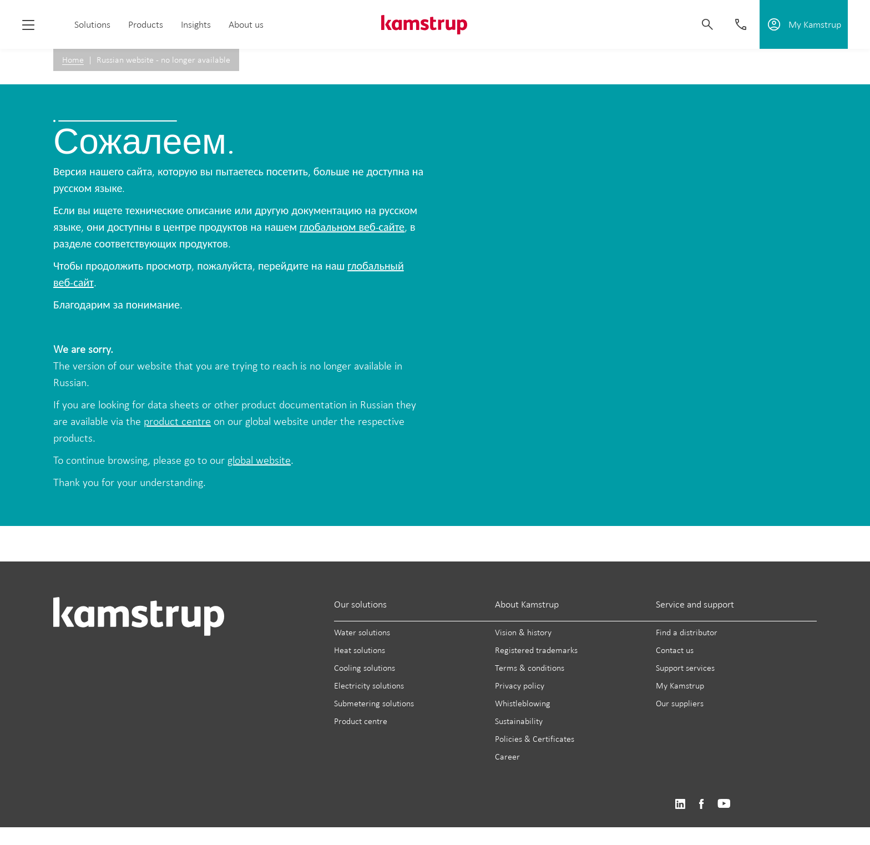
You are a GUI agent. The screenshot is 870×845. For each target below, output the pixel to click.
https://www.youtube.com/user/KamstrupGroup (724, 804)
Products (145, 24)
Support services (685, 667)
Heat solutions (359, 650)
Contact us (675, 650)
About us (246, 24)
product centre (177, 421)
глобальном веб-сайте (352, 227)
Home (73, 59)
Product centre (360, 721)
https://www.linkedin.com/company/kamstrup (680, 804)
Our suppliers (680, 703)
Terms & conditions (529, 667)
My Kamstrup (680, 685)
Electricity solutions (369, 685)
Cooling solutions (364, 667)
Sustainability (519, 721)
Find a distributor (686, 632)
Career (507, 756)
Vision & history (523, 632)
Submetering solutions (374, 703)
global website (259, 460)
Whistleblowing (522, 703)
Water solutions (362, 632)
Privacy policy (519, 685)
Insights (196, 24)
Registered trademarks (536, 650)
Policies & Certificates (534, 738)
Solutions (92, 24)
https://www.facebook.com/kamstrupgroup (701, 804)
